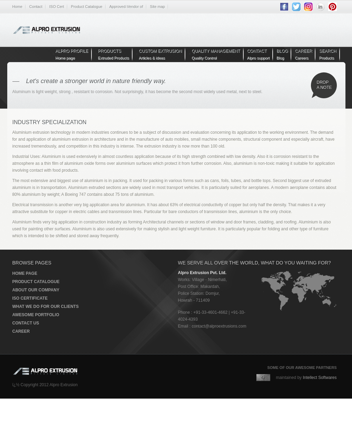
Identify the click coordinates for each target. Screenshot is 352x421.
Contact (35, 6)
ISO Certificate (30, 298)
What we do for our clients (45, 306)
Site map (157, 6)
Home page (24, 273)
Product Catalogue (86, 6)
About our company (35, 290)
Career (21, 331)
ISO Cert (56, 6)
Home (17, 6)
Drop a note (324, 85)
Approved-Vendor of (126, 6)
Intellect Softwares (319, 377)
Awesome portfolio (35, 314)
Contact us (25, 323)
